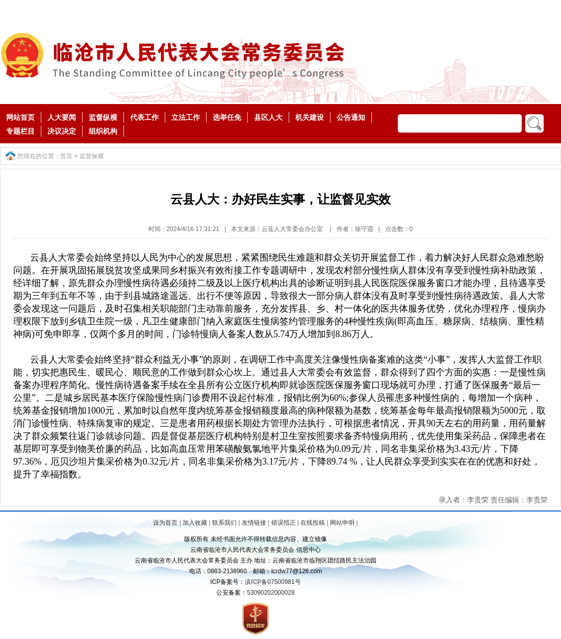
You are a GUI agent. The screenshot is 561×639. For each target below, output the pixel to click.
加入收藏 (195, 522)
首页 (66, 156)
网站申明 (342, 522)
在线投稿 (312, 522)
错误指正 (283, 522)
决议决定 (61, 131)
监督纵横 (103, 117)
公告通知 (351, 117)
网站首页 (20, 117)
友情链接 (254, 522)
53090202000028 (270, 592)
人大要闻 (61, 117)
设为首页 (165, 522)
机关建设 (309, 117)
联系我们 (224, 522)
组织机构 (103, 131)
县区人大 (268, 117)
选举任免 (227, 117)
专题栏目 (20, 131)
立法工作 (185, 117)
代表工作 (144, 117)
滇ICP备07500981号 (272, 581)
